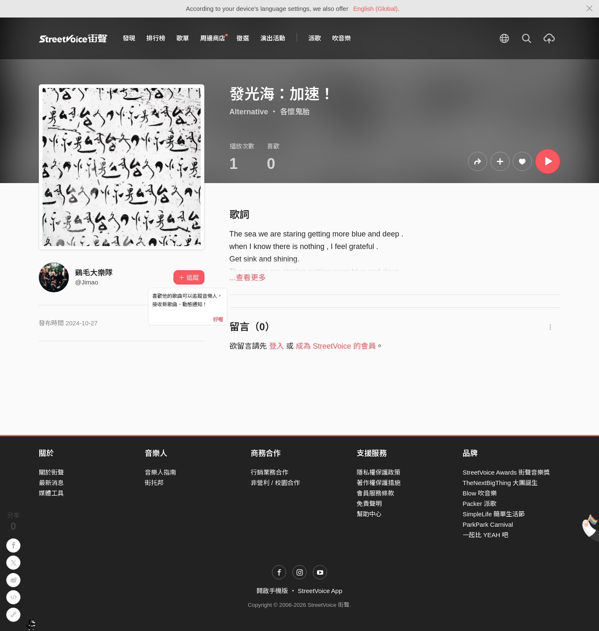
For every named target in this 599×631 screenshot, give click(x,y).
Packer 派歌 (479, 503)
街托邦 (154, 482)
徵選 (243, 38)
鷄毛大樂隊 (94, 273)
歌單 (182, 38)
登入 (276, 346)
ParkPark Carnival (488, 524)
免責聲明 (369, 503)
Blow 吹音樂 (480, 493)
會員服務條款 (375, 493)
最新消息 (51, 482)
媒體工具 (51, 493)
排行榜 (155, 38)
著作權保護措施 (378, 482)
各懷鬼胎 (295, 112)
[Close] (589, 9)
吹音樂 (341, 38)
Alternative (248, 112)
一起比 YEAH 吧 (485, 534)
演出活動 (272, 38)
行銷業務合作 (269, 472)
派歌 (314, 38)
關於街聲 (51, 472)
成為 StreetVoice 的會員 (336, 346)
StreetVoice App (320, 590)
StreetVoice (73, 38)
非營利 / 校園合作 (275, 482)
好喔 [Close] (218, 319)
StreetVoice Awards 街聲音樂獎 (506, 472)
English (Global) (375, 8)
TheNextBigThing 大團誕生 (500, 482)
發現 (129, 38)
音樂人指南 (160, 472)
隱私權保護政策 (378, 472)
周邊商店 (214, 38)
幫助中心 (369, 514)
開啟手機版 (272, 590)
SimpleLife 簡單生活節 (494, 514)
